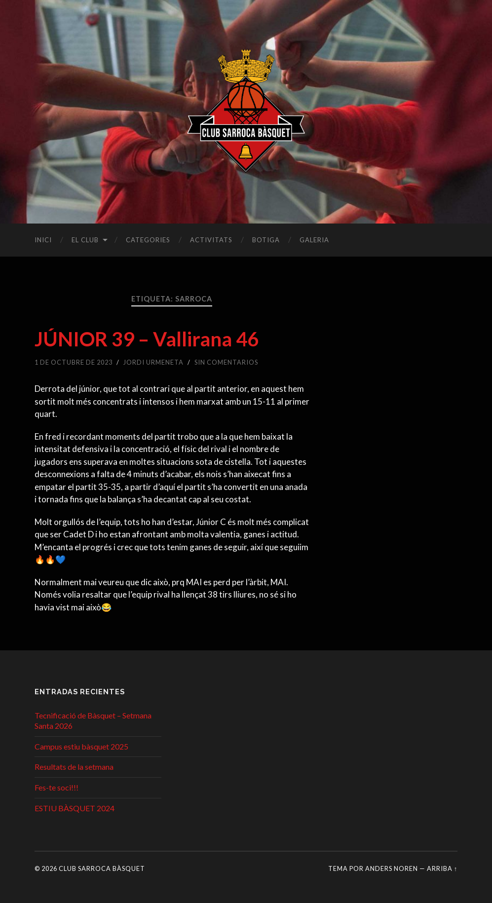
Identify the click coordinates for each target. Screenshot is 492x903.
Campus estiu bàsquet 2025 (81, 746)
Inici (43, 240)
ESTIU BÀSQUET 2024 (74, 808)
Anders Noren (391, 868)
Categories (148, 240)
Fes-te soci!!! (56, 787)
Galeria (314, 240)
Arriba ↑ (442, 868)
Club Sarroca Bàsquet (102, 868)
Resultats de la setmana (74, 766)
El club (85, 240)
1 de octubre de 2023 (74, 362)
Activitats (211, 240)
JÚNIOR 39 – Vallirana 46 (147, 339)
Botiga (266, 240)
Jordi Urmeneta (153, 362)
